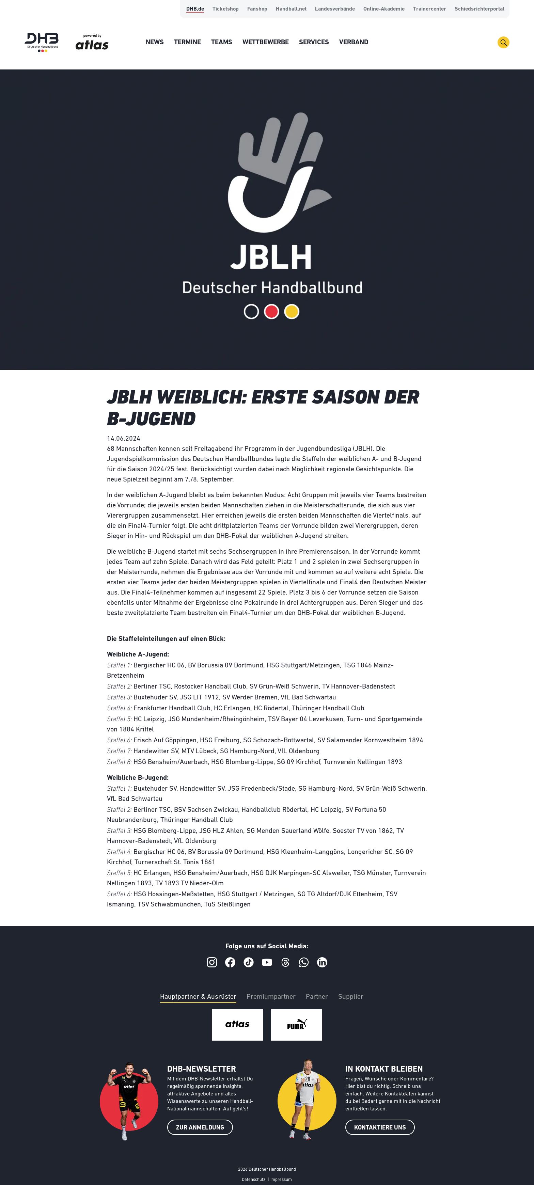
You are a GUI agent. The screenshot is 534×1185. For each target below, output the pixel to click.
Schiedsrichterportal (479, 9)
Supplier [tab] (350, 997)
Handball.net (291, 9)
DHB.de (195, 9)
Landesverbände (335, 9)
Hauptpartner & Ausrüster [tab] (198, 997)
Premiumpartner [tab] (271, 997)
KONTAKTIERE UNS (380, 1128)
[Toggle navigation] (503, 42)
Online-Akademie (384, 9)
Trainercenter (429, 9)
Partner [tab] (317, 997)
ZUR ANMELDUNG (200, 1128)
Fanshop (257, 9)
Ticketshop (226, 9)
